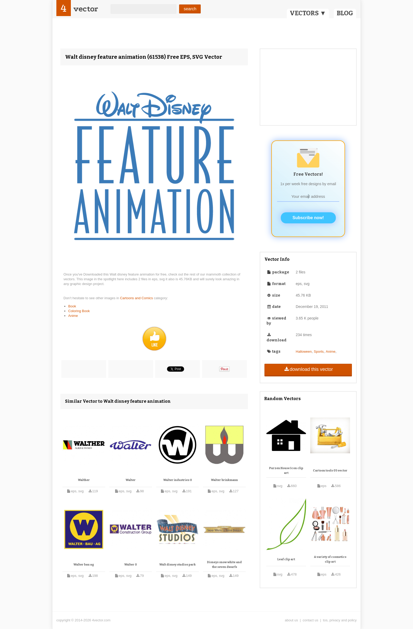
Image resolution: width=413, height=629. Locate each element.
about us (291, 620)
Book (72, 306)
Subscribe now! (308, 217)
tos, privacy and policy (340, 620)
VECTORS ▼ (308, 13)
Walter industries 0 (177, 480)
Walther (84, 480)
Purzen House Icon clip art (286, 470)
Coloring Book (79, 311)
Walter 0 (130, 564)
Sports (319, 351)
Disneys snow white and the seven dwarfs (224, 565)
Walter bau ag (83, 564)
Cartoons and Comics (137, 298)
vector (85, 8)
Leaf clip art (286, 559)
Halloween (304, 351)
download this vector (308, 369)
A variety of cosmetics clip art (330, 559)
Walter (131, 480)
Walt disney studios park (177, 564)
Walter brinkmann (224, 480)
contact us (310, 620)
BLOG (345, 13)
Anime (73, 316)
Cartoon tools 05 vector (330, 470)
